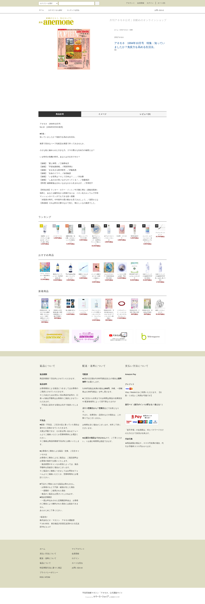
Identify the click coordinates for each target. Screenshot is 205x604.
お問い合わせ (157, 10)
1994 (131, 30)
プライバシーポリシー (49, 572)
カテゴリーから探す (53, 10)
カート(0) (161, 3)
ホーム (41, 10)
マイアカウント (78, 549)
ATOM (47, 577)
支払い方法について (48, 554)
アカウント (130, 3)
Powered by (102, 597)
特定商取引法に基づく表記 (51, 568)
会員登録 (140, 3)
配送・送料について (48, 558)
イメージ (102, 114)
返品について (45, 563)
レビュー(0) (145, 114)
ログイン (150, 3)
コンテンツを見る (71, 10)
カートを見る (77, 563)
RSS (42, 577)
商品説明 (60, 114)
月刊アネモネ (124, 30)
